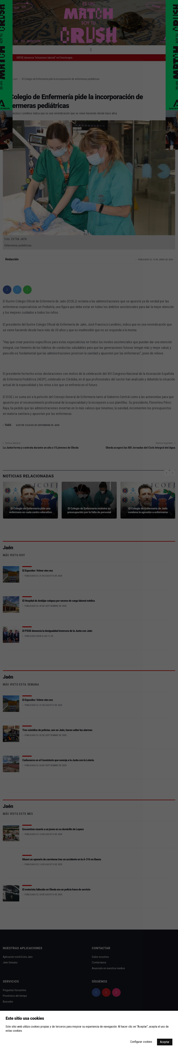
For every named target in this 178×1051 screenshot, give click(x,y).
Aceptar (164, 1042)
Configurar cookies (141, 1042)
